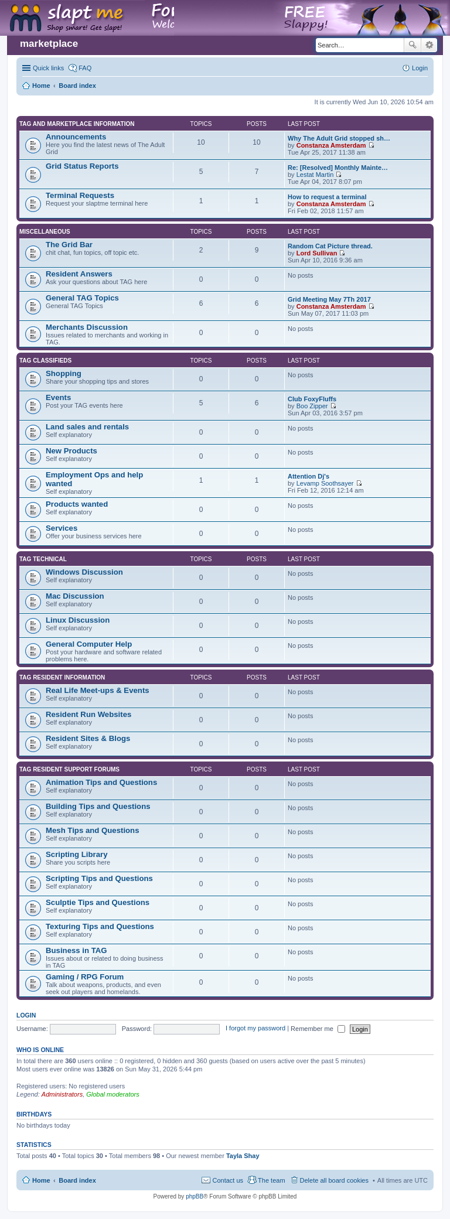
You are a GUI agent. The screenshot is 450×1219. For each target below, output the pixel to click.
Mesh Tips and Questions (92, 830)
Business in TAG (76, 950)
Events (58, 397)
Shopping (63, 373)
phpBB (194, 1196)
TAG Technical (43, 559)
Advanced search (429, 45)
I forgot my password (255, 1028)
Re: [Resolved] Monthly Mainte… (338, 167)
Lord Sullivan (317, 253)
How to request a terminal (327, 196)
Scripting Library (77, 854)
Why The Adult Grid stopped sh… (339, 138)
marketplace (49, 43)
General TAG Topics (82, 297)
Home (41, 1180)
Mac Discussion (75, 596)
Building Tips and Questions (98, 806)
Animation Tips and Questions (101, 782)
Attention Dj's (308, 476)
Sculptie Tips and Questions (97, 902)
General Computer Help (89, 644)
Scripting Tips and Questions (99, 878)
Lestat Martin (315, 174)
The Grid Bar (69, 244)
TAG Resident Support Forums (69, 769)
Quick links (48, 67)
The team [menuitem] (271, 1180)
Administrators (62, 1094)
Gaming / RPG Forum (85, 976)
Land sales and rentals (87, 426)
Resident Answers (79, 273)
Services (61, 528)
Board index (77, 1180)
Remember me (318, 1028)
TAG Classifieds (45, 360)
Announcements (76, 136)
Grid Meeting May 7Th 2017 (329, 299)
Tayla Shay (243, 1155)
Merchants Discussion (87, 327)
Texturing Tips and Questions (100, 926)
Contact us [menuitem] (227, 1180)
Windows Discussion (84, 572)
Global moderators (112, 1094)
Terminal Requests (80, 195)
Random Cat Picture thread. (330, 246)
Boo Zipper (312, 405)
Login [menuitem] (420, 67)
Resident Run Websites (88, 714)
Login (26, 1015)
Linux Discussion (78, 620)
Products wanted (77, 504)
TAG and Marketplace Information (76, 124)
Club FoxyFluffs (312, 398)
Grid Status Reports (82, 166)
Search (412, 45)
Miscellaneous (44, 231)
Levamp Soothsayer (325, 483)
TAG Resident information (62, 677)
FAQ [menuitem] (85, 67)
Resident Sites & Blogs (88, 738)
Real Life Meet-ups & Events (97, 690)
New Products (71, 450)
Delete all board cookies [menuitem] (334, 1180)
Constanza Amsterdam (331, 145)
